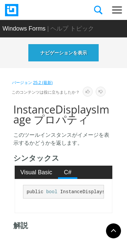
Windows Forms (24, 28)
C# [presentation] (68, 172)
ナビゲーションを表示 (63, 52)
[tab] (36, 172)
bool (51, 192)
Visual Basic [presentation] (36, 172)
